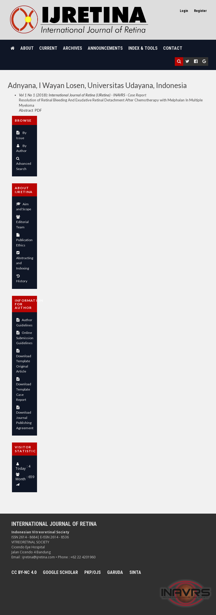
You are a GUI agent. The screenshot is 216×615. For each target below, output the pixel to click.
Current (48, 48)
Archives (72, 48)
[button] (179, 61)
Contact (172, 48)
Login (184, 11)
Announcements (105, 48)
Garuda (115, 572)
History (21, 281)
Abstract (26, 110)
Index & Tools (143, 48)
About (27, 48)
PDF (38, 110)
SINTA (135, 572)
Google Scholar (60, 572)
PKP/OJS (92, 572)
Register (200, 11)
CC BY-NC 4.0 (23, 572)
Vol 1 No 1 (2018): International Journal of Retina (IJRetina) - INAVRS (72, 95)
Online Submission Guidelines (24, 338)
